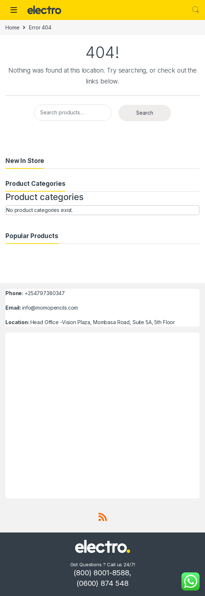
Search (196, 10)
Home (12, 27)
